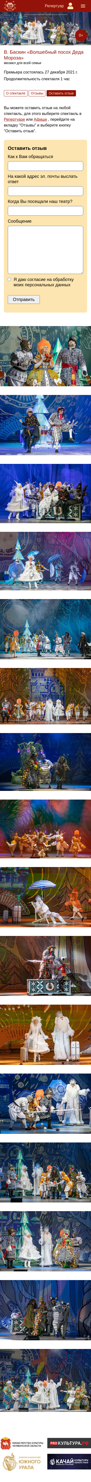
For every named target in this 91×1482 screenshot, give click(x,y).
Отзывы (37, 93)
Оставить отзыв (61, 93)
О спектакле (15, 93)
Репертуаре (14, 119)
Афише (40, 119)
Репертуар (54, 6)
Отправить (23, 299)
